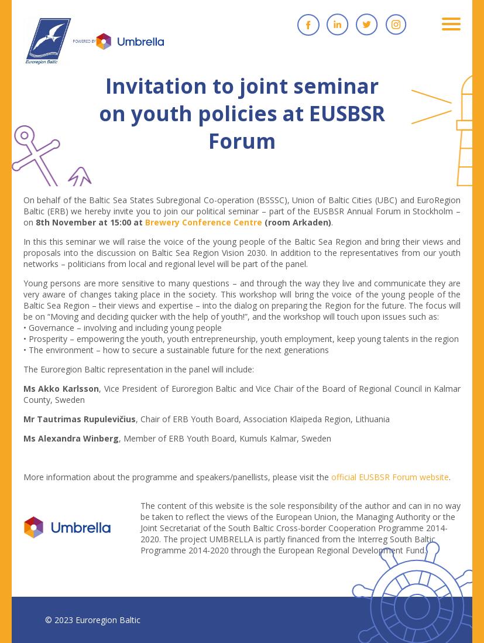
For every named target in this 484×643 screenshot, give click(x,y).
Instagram (396, 24)
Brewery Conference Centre (203, 222)
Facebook (308, 24)
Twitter (367, 24)
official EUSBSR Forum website (390, 477)
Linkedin (337, 24)
